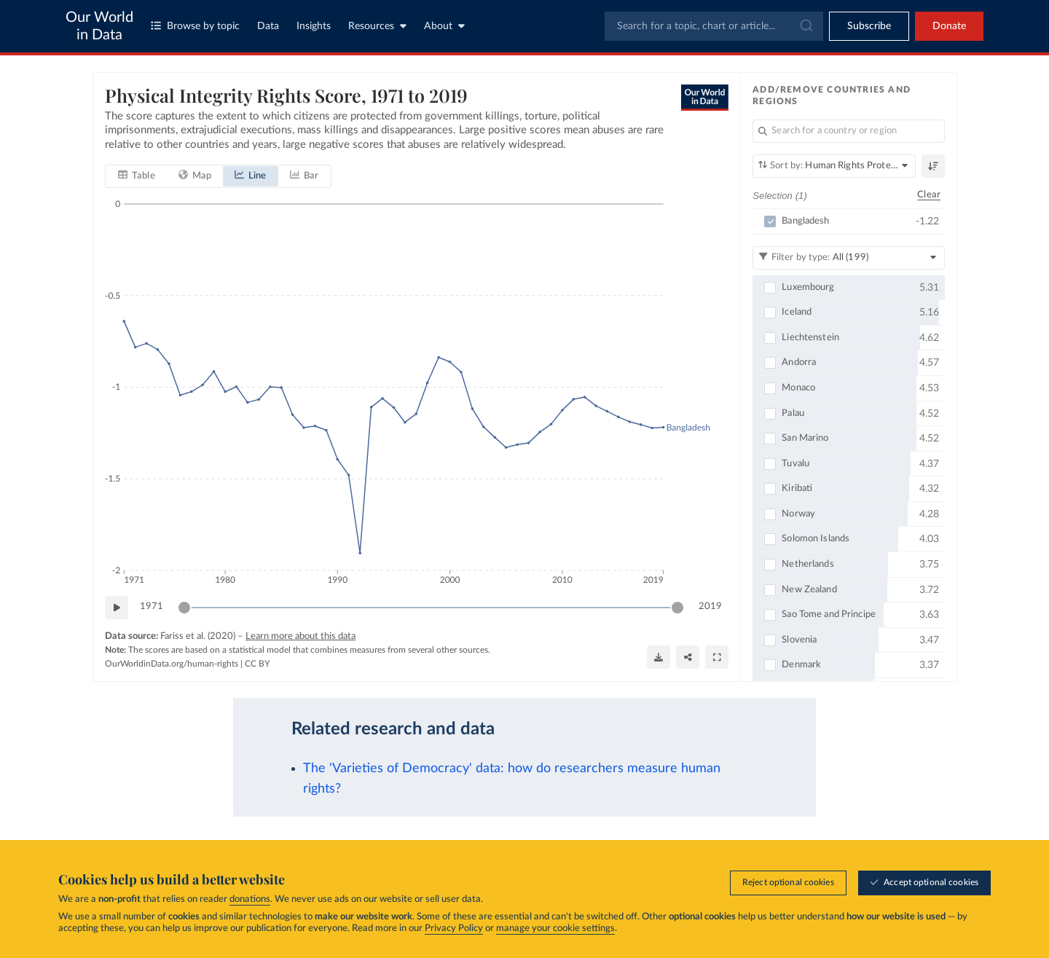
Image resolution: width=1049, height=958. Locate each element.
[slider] (184, 607)
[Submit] (805, 26)
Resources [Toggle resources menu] (377, 25)
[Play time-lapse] (116, 607)
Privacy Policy (454, 928)
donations (249, 899)
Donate (949, 26)
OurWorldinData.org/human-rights (171, 663)
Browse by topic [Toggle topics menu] (195, 25)
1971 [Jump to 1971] (151, 606)
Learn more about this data (300, 636)
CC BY (257, 663)
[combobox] (714, 26)
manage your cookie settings (555, 928)
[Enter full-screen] (716, 657)
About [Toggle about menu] (444, 25)
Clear (928, 195)
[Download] (658, 657)
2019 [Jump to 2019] (710, 606)
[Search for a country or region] (849, 131)
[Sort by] (834, 166)
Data (268, 26)
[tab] (136, 176)
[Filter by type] (849, 257)
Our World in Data (99, 26)
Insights (313, 26)
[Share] (687, 657)
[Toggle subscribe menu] (869, 26)
